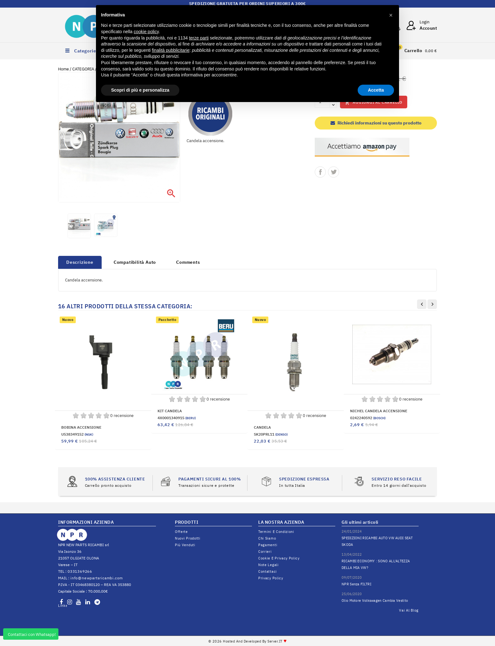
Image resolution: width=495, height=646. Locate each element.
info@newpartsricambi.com (96, 578)
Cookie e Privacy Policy (279, 558)
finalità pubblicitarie (170, 50)
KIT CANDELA (170, 410)
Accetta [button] (376, 90)
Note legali (268, 565)
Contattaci (267, 571)
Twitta (333, 172)
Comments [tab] (188, 262)
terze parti (199, 37)
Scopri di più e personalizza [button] (140, 90)
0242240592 (367, 417)
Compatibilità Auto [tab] (135, 262)
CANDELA (262, 427)
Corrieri (265, 551)
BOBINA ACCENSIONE (81, 427)
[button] (391, 15)
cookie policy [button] (146, 31)
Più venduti (185, 545)
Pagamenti (267, 545)
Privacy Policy (270, 578)
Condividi (320, 172)
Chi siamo (267, 538)
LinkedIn (62, 605)
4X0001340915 (177, 417)
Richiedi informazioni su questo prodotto (376, 123)
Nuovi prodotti (187, 538)
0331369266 (80, 571)
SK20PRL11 (271, 434)
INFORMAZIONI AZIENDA (86, 522)
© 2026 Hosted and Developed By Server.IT (247, 641)
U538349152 (77, 434)
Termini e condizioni (276, 531)
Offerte (181, 531)
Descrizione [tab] (79, 262)
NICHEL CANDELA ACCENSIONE (378, 410)
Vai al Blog (409, 610)
